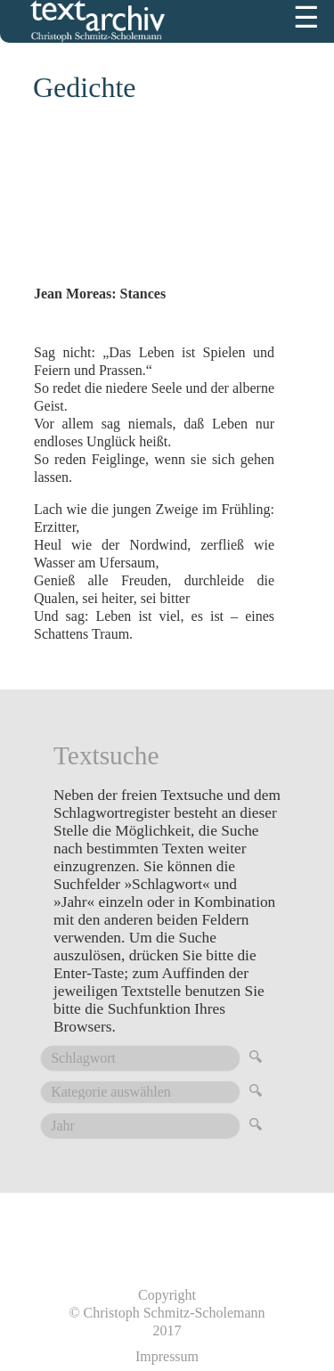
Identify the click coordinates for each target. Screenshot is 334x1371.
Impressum (167, 1357)
